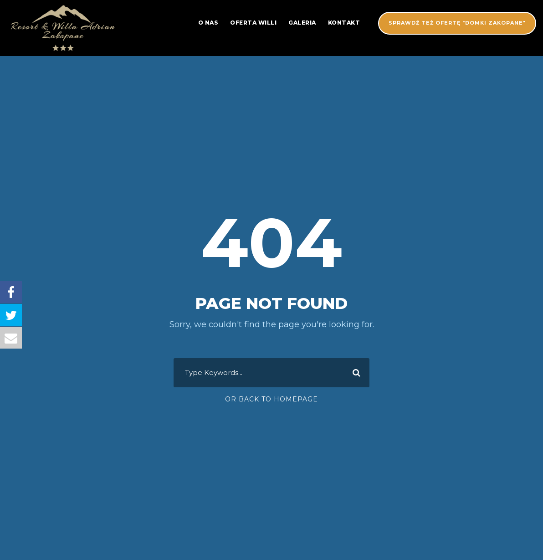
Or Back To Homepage (271, 399)
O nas (208, 22)
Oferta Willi (253, 22)
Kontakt (344, 22)
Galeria (302, 22)
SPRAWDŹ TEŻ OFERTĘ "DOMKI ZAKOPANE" (457, 23)
